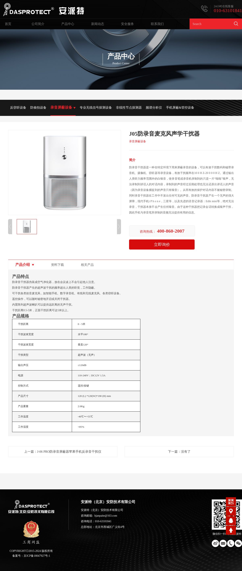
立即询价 (162, 244)
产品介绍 (22, 265)
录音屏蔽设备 (61, 107)
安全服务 (127, 24)
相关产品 (87, 264)
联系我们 (157, 24)
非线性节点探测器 (129, 107)
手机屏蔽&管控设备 (180, 107)
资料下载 (57, 264)
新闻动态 (97, 24)
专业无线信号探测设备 (96, 107)
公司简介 (37, 24)
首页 (8, 24)
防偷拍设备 (38, 107)
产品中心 (67, 24)
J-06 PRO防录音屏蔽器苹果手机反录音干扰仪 (69, 451)
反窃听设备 (18, 107)
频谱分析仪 (154, 107)
